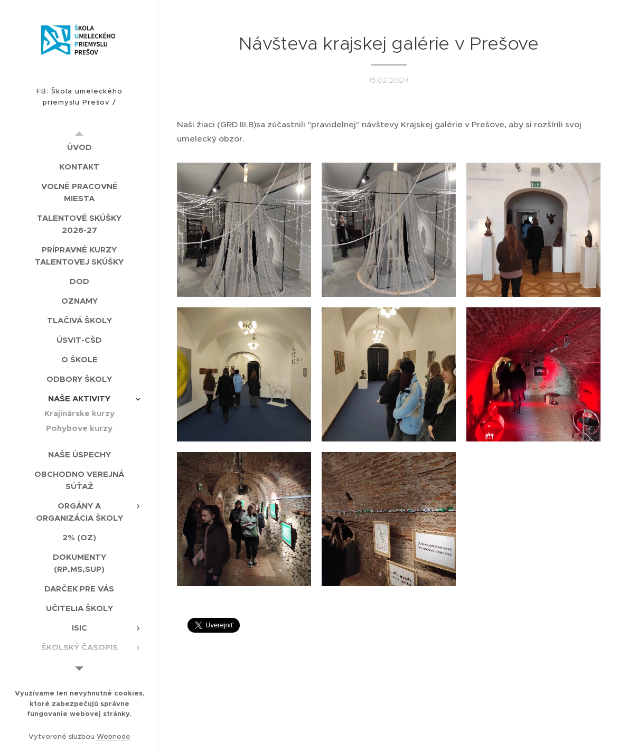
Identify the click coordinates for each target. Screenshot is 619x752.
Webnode (113, 736)
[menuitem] (79, 147)
